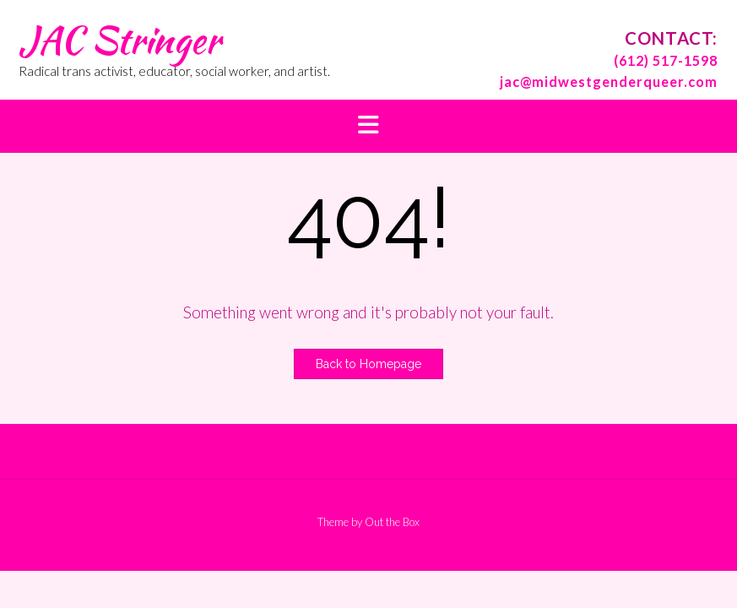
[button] (368, 126)
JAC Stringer (119, 40)
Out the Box (392, 522)
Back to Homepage (368, 364)
